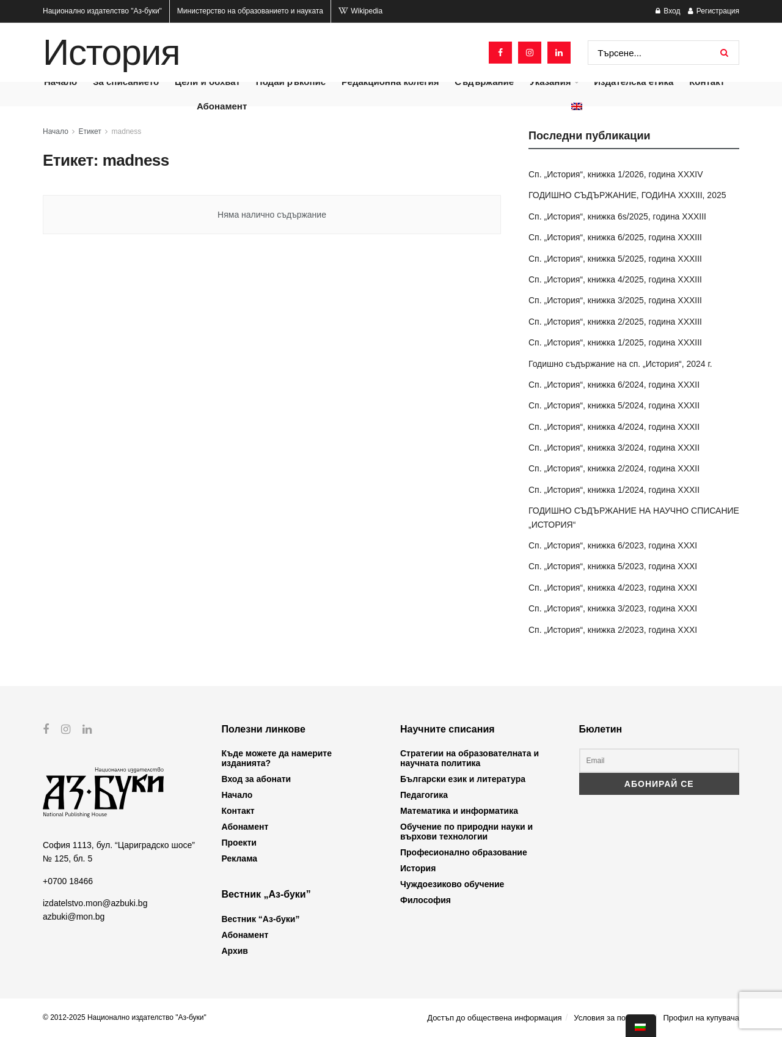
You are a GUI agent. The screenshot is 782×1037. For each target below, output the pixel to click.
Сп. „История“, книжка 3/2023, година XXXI (612, 608)
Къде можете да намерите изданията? (277, 758)
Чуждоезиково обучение (452, 884)
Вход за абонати (256, 779)
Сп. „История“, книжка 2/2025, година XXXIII (615, 322)
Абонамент (222, 106)
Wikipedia (360, 11)
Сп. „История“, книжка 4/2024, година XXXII (614, 427)
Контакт (238, 811)
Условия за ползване (612, 1017)
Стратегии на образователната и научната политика (469, 758)
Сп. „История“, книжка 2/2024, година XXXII (614, 468)
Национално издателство (102, 11)
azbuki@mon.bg (73, 916)
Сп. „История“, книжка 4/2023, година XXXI (612, 587)
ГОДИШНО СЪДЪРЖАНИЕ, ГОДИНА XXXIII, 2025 (627, 195)
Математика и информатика (459, 811)
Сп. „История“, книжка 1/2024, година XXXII (614, 490)
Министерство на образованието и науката (250, 11)
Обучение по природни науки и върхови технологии (466, 831)
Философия (425, 900)
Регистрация (713, 11)
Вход (668, 11)
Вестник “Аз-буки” (261, 919)
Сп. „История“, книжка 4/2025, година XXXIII (615, 279)
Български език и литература (462, 779)
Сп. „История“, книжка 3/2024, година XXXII (614, 447)
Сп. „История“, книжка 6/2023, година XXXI (612, 545)
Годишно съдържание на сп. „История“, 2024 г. (620, 364)
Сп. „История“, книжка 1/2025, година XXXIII (615, 342)
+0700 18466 (68, 880)
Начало (55, 131)
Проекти (239, 842)
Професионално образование (463, 852)
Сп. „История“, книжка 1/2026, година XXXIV (615, 174)
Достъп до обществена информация (494, 1017)
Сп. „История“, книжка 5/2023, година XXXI (612, 566)
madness (127, 131)
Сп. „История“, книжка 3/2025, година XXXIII (615, 300)
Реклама (240, 858)
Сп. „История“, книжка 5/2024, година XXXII (614, 405)
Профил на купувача (701, 1017)
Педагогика (424, 795)
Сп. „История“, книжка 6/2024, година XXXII (614, 384)
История (111, 52)
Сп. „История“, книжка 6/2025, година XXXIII (615, 237)
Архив (235, 951)
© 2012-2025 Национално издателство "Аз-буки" (124, 1017)
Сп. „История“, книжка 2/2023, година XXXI (612, 630)
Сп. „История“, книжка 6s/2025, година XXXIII (617, 216)
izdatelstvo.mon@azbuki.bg (95, 903)
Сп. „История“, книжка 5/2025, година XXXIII (615, 259)
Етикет (90, 131)
